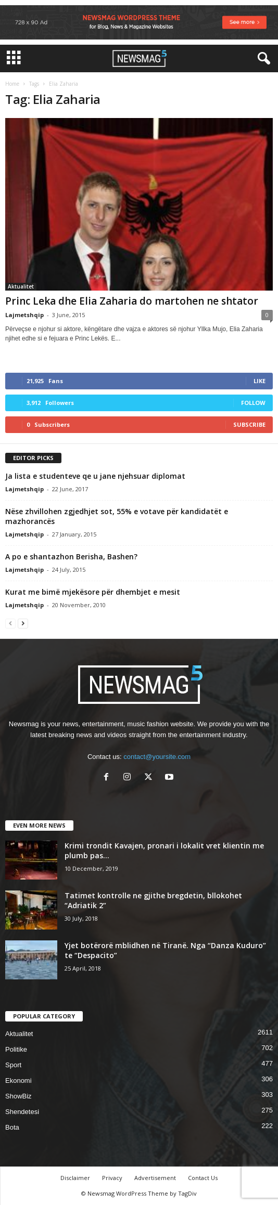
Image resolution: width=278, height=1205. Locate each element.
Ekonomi (18, 1080)
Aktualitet (21, 286)
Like (260, 381)
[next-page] (23, 623)
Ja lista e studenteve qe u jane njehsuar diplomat (95, 476)
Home (12, 83)
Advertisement (155, 1178)
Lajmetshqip (24, 315)
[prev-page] (10, 623)
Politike (16, 1049)
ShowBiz (18, 1096)
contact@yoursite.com (157, 757)
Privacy (112, 1178)
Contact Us (203, 1178)
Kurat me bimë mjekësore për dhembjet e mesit (92, 592)
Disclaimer (75, 1178)
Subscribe (249, 424)
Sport (13, 1065)
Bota (12, 1127)
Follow (253, 403)
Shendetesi (22, 1112)
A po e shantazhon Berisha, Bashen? (71, 556)
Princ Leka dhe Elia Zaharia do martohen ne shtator (131, 301)
